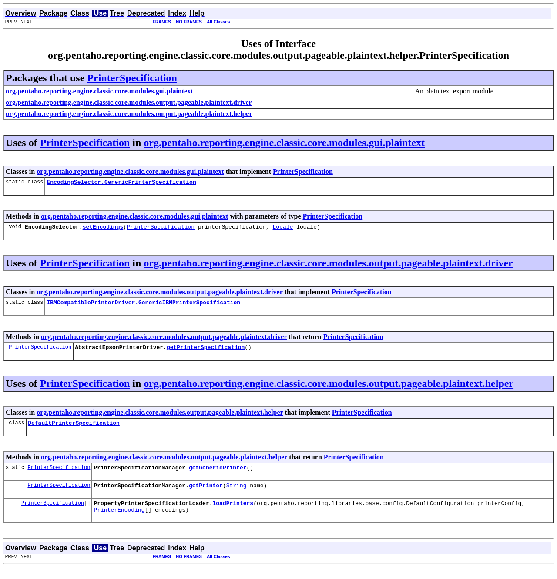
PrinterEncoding (119, 521)
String (236, 494)
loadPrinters (232, 513)
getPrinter (206, 494)
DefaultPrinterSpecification (74, 429)
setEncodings (103, 229)
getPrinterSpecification (206, 352)
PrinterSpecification (132, 77)
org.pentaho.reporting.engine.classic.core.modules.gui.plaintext (284, 142)
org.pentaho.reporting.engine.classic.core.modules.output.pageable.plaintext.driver (328, 265)
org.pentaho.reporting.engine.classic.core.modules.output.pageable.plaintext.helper (328, 388)
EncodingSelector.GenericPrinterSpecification (121, 183)
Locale (282, 229)
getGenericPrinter (218, 475)
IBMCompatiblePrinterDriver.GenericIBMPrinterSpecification (143, 306)
